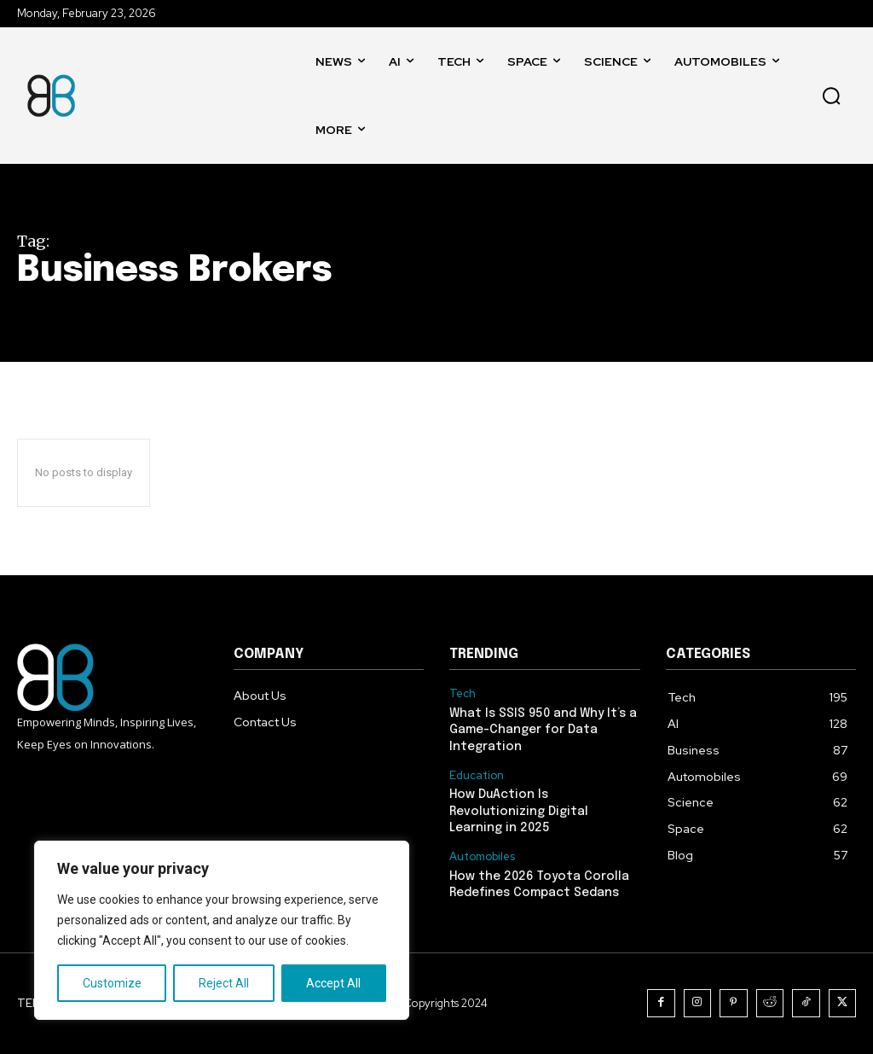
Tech (462, 694)
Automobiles (482, 857)
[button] (831, 95)
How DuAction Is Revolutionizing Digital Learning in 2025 (518, 811)
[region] (221, 930)
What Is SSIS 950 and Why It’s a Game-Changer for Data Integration (543, 730)
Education (476, 776)
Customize (112, 983)
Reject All (224, 983)
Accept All (333, 983)
